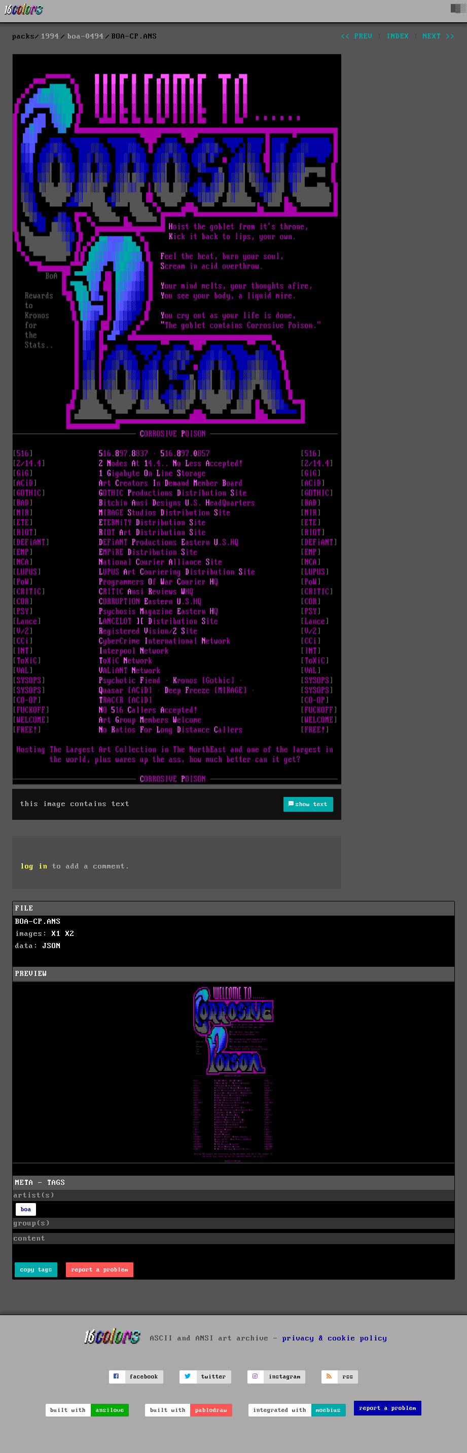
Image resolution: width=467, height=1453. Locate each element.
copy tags (36, 1269)
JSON (52, 946)
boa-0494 (85, 36)
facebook (144, 1376)
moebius (328, 1410)
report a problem (99, 1269)
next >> (439, 36)
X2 (70, 934)
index (397, 36)
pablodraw (211, 1410)
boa (26, 1209)
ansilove (110, 1410)
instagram (285, 1376)
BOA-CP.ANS (38, 922)
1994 (50, 36)
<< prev (357, 36)
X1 (56, 934)
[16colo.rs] (24, 11)
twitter (213, 1376)
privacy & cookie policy (334, 1338)
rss (348, 1376)
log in (34, 866)
